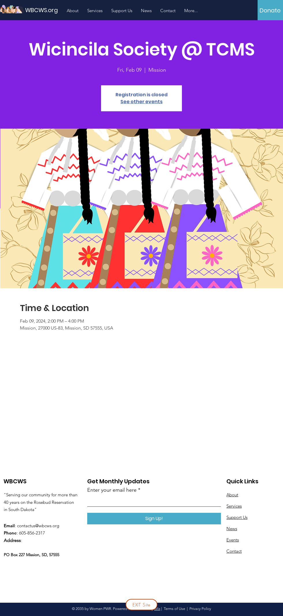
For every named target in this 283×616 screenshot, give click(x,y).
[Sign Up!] (154, 518)
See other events (141, 101)
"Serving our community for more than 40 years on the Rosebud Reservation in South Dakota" (40, 502)
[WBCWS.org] (51, 10)
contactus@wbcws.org (38, 525)
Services (234, 506)
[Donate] (270, 10)
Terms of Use (174, 608)
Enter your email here (112, 490)
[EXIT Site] (141, 604)
